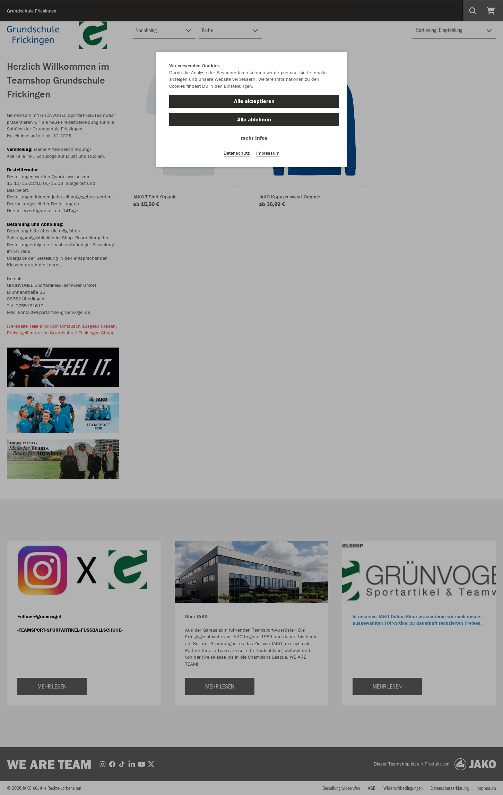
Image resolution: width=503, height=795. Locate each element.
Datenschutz (237, 153)
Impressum (267, 153)
